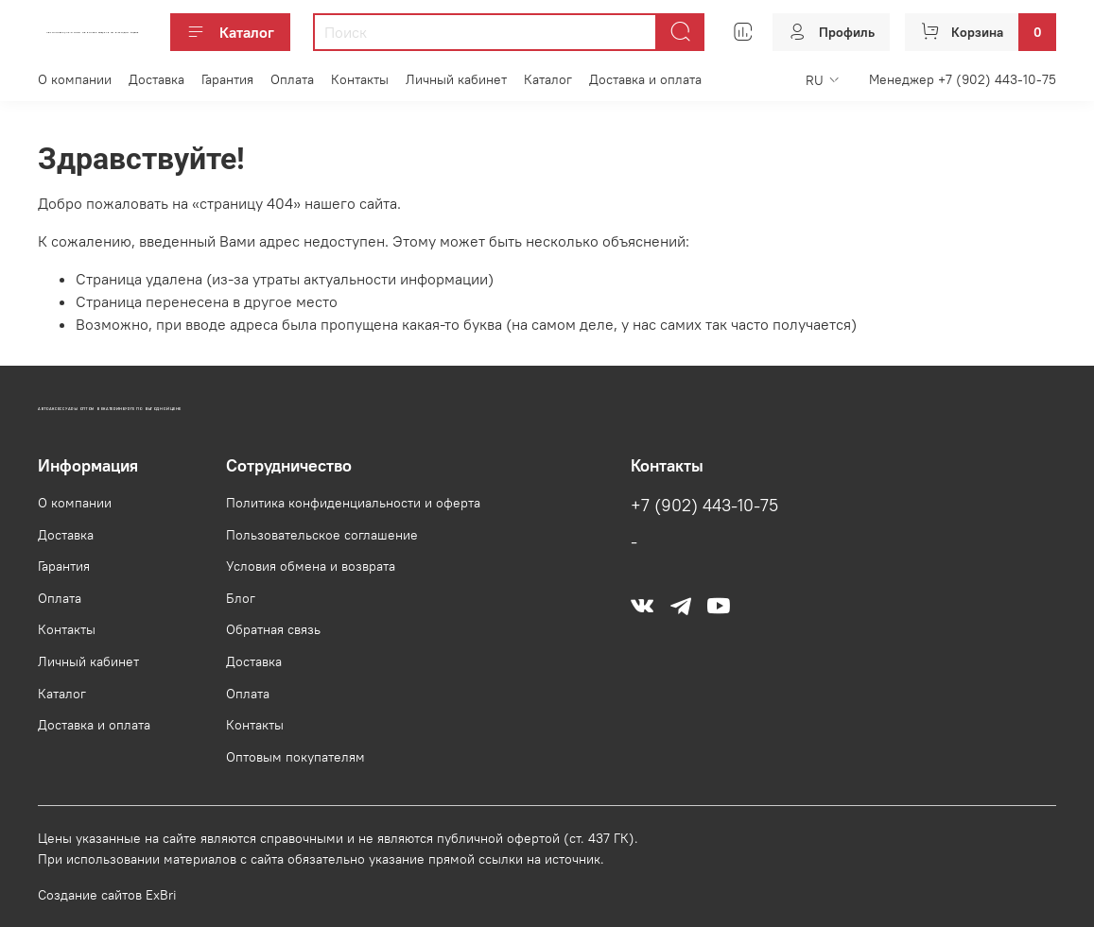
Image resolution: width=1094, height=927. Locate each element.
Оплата (292, 79)
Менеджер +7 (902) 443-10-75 (962, 79)
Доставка (156, 79)
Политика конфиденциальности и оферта (353, 502)
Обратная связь (273, 629)
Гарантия (227, 79)
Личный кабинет (456, 79)
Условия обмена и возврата (310, 566)
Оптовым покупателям (295, 756)
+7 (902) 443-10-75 (704, 505)
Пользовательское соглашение (322, 534)
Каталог (230, 32)
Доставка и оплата (645, 79)
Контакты (360, 79)
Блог (240, 598)
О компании (75, 79)
